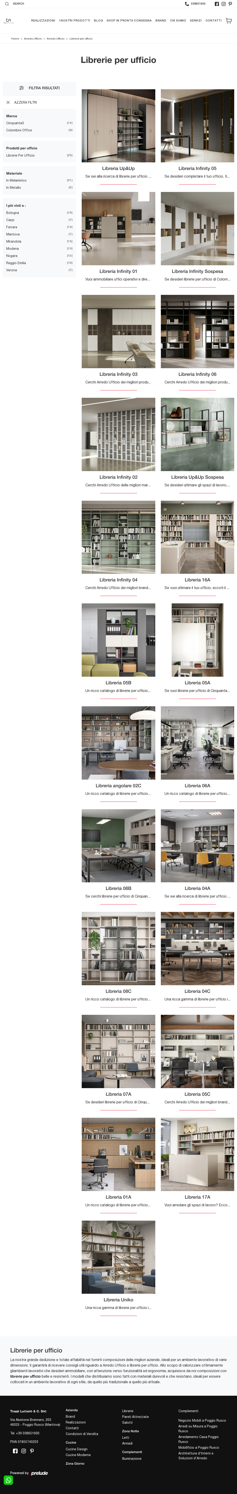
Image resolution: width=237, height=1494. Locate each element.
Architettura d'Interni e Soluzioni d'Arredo (195, 1455)
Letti (125, 1438)
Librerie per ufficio (80, 38)
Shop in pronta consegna (129, 20)
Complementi (188, 1411)
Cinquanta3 (15, 123)
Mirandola (13, 241)
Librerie (127, 1411)
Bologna (12, 213)
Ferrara (11, 227)
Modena (12, 248)
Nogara (11, 256)
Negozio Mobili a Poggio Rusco (202, 1420)
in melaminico (16, 180)
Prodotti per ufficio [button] (21, 148)
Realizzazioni (43, 20)
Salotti (127, 1422)
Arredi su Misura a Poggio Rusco (198, 1428)
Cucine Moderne (78, 1455)
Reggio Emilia (16, 263)
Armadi (127, 1443)
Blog (98, 20)
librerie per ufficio (20, 155)
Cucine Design (76, 1449)
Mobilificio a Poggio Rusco (198, 1447)
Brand (161, 20)
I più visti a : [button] (16, 206)
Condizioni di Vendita (82, 1434)
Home (15, 38)
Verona (11, 270)
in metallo (13, 188)
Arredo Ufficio (33, 38)
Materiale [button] (14, 173)
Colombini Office (19, 130)
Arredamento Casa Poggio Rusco (198, 1439)
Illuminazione (131, 1458)
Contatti (214, 20)
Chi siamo (178, 20)
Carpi (10, 220)
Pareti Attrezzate (135, 1417)
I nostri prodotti (74, 20)
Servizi (196, 20)
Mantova (13, 234)
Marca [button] (11, 116)
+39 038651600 (27, 1433)
